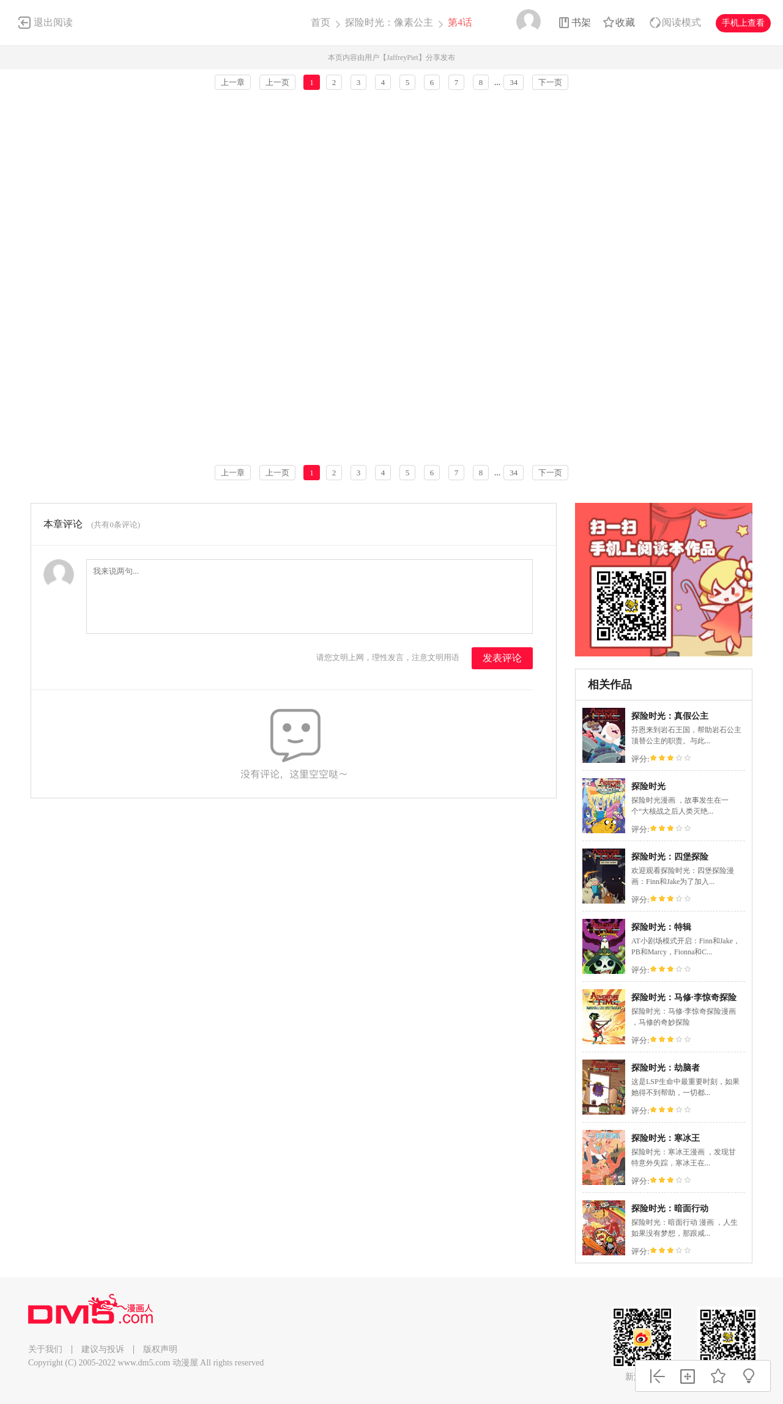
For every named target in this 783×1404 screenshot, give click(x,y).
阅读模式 (681, 22)
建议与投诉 (102, 1349)
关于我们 (45, 1349)
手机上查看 (743, 23)
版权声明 (160, 1349)
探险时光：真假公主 (669, 716)
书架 (581, 22)
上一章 (233, 82)
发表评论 (502, 658)
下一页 (550, 82)
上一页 (277, 82)
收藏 (625, 22)
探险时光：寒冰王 (665, 1138)
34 (514, 82)
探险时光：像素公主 (389, 22)
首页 (320, 22)
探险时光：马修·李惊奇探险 (684, 997)
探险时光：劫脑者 (665, 1067)
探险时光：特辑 (661, 927)
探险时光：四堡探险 (669, 856)
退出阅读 (53, 22)
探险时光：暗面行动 (669, 1208)
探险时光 (648, 786)
